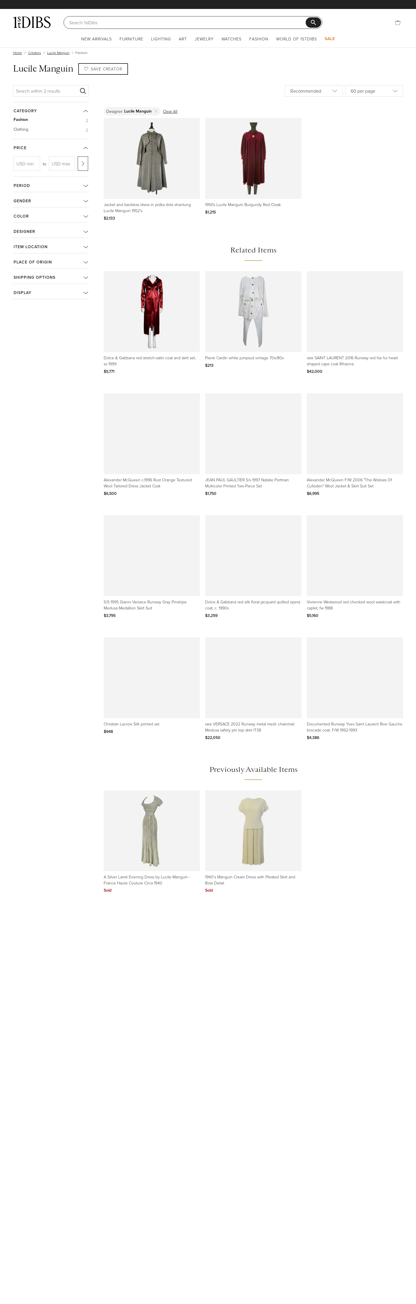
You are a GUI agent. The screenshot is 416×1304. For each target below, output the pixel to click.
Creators (34, 52)
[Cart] (397, 22)
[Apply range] (83, 163)
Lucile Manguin (58, 52)
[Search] (187, 22)
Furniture (131, 39)
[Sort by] (313, 90)
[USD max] (62, 164)
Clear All (170, 111)
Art (183, 39)
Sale (330, 39)
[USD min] (26, 164)
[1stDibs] (32, 22)
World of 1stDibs (296, 39)
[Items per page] (374, 90)
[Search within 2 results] (46, 90)
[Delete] (156, 111)
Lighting (161, 39)
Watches (232, 39)
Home (17, 52)
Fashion (258, 39)
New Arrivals (96, 39)
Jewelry (204, 39)
